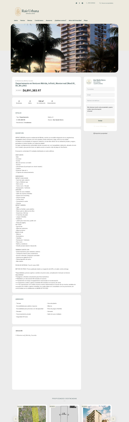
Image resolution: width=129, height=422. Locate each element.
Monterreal (20, 81)
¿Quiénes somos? (60, 20)
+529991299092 (98, 84)
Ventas (22, 20)
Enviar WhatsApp (100, 126)
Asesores (49, 20)
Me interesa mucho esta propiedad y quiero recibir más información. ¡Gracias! (100, 110)
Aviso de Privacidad (75, 20)
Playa (86, 20)
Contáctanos (39, 20)
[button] (15, 418)
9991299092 (97, 82)
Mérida (26, 81)
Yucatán (30, 81)
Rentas (30, 20)
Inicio (16, 20)
